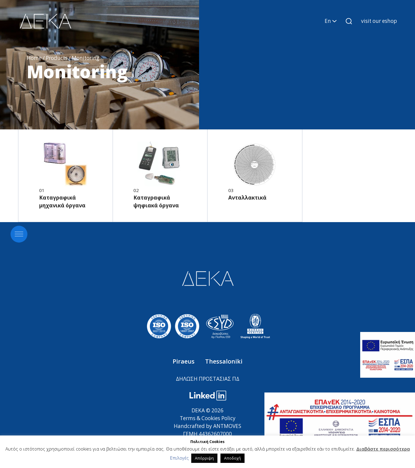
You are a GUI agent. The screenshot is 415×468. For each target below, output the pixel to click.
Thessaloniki (223, 361)
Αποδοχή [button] (232, 458)
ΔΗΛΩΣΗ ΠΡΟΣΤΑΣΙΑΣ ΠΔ (207, 378)
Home (34, 57)
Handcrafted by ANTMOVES (207, 426)
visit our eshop (379, 20)
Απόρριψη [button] (204, 458)
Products (56, 57)
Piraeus (184, 361)
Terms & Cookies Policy (208, 418)
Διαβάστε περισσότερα (383, 449)
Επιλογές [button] (179, 458)
